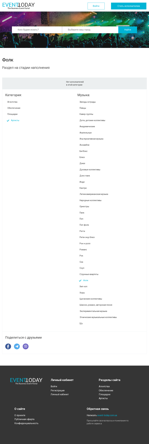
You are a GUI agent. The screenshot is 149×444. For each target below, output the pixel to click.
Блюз (82, 157)
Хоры (82, 293)
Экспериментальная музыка (93, 311)
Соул (82, 268)
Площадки (12, 114)
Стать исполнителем (129, 6)
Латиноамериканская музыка (94, 194)
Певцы (83, 108)
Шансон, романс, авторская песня (96, 305)
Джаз (82, 163)
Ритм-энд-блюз (87, 237)
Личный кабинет (60, 394)
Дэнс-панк (85, 176)
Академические (87, 126)
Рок (81, 256)
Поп (81, 219)
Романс (83, 249)
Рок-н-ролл (85, 243)
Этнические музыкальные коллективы (98, 317)
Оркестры (84, 206)
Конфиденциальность (26, 423)
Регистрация (57, 390)
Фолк (85, 280)
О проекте (19, 415)
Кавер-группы (86, 114)
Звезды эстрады (88, 102)
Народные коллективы (90, 200)
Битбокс (83, 151)
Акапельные (86, 133)
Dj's (81, 323)
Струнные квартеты (89, 274)
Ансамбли (84, 145)
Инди (82, 182)
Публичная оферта (24, 419)
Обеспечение (13, 108)
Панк (82, 213)
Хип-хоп (83, 286)
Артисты (15, 120)
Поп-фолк (84, 225)
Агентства (12, 102)
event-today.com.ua (107, 415)
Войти (96, 6)
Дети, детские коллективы (92, 120)
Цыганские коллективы (91, 299)
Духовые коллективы (90, 169)
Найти (127, 29)
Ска (81, 262)
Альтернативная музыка (91, 139)
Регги (82, 231)
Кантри (83, 188)
